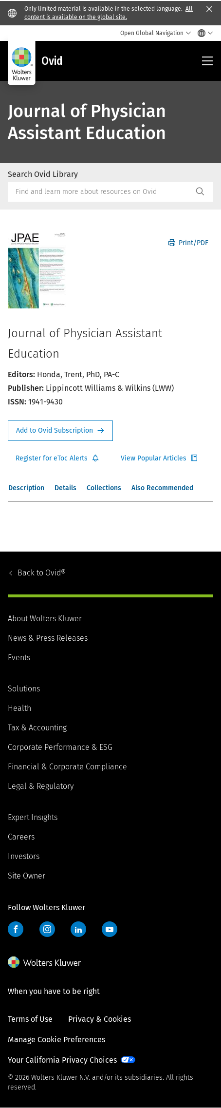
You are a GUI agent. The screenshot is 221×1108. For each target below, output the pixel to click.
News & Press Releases (48, 638)
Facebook (15, 929)
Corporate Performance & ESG (60, 747)
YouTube (109, 929)
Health (19, 708)
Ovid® (42, 572)
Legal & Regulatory (41, 786)
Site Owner (26, 875)
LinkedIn (78, 929)
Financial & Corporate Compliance (67, 766)
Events (19, 657)
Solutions (24, 688)
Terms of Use (30, 1019)
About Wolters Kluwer (45, 618)
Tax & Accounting (37, 727)
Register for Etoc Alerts (57, 458)
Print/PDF (188, 243)
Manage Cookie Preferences (56, 1039)
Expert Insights (32, 817)
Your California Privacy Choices (62, 1060)
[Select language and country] (202, 33)
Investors (23, 856)
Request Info (60, 430)
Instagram (47, 929)
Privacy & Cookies (99, 1019)
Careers (21, 836)
